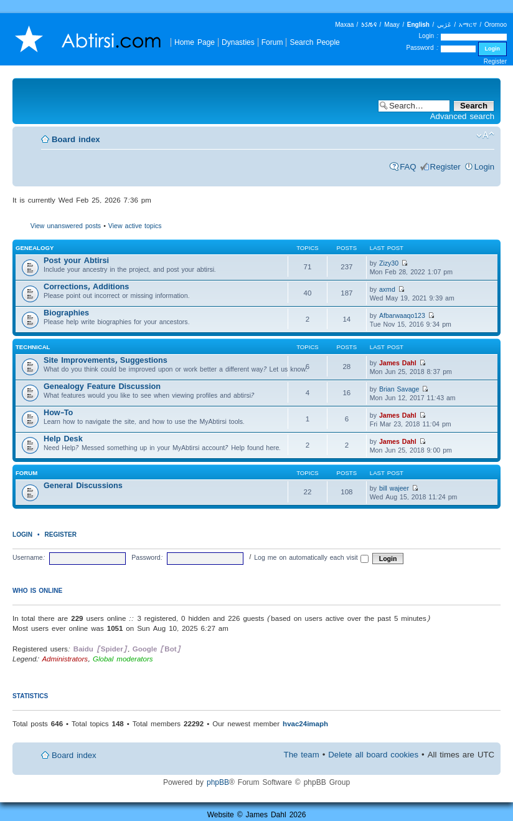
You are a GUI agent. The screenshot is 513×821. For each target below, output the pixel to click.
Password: (146, 557)
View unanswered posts (66, 225)
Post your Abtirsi (76, 260)
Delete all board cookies (373, 755)
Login (484, 167)
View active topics (135, 225)
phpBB (218, 782)
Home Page (194, 42)
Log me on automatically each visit (311, 557)
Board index (76, 139)
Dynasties (238, 42)
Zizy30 (388, 263)
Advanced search (462, 116)
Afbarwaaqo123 (402, 315)
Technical (33, 346)
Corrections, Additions (86, 286)
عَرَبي (444, 24)
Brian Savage (399, 389)
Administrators (65, 659)
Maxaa (344, 24)
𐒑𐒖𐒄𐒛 (369, 24)
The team (301, 755)
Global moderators (123, 659)
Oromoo (495, 24)
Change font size (485, 135)
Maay (391, 24)
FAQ (408, 167)
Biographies (66, 313)
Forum (272, 42)
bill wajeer (394, 488)
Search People (314, 42)
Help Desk (63, 439)
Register (495, 61)
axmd (387, 289)
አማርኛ (468, 24)
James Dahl (398, 363)
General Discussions (83, 485)
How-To (58, 412)
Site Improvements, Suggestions (105, 360)
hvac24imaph (305, 723)
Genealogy (35, 247)
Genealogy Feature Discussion (102, 386)
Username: (28, 557)
